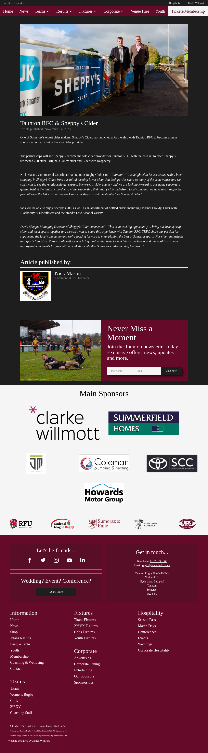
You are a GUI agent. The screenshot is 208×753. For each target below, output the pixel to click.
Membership (19, 656)
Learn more (56, 591)
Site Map (14, 726)
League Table (20, 644)
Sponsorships (84, 682)
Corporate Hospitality (154, 650)
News (24, 11)
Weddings (145, 644)
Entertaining (83, 670)
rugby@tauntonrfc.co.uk (156, 565)
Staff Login (60, 726)
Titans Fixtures (85, 620)
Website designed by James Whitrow (29, 740)
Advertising (82, 658)
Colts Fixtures (84, 632)
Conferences (147, 632)
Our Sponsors (84, 676)
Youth (160, 11)
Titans (14, 688)
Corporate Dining (87, 664)
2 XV (15, 707)
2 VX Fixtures (86, 626)
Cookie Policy (45, 726)
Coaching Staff (21, 713)
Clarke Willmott (196, 3)
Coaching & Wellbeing (27, 662)
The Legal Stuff (29, 726)
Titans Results (20, 638)
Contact (16, 669)
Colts (14, 701)
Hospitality (174, 3)
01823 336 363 (158, 561)
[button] (42, 11)
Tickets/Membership (188, 11)
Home (8, 11)
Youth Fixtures (85, 638)
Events (143, 638)
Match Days (147, 626)
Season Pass (147, 620)
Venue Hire (140, 11)
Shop (14, 632)
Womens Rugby (22, 695)
